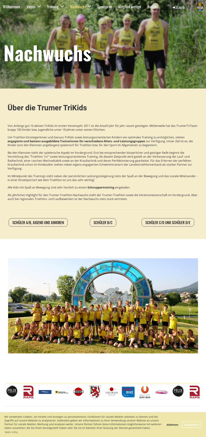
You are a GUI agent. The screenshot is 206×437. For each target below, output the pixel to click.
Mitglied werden (129, 6)
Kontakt (152, 6)
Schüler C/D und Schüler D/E (167, 222)
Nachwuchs (80, 6)
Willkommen (11, 6)
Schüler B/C (103, 222)
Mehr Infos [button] (11, 432)
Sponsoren (104, 6)
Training (55, 6)
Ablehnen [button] (172, 424)
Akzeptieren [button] (191, 424)
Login (178, 7)
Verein (34, 6)
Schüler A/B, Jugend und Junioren (38, 222)
